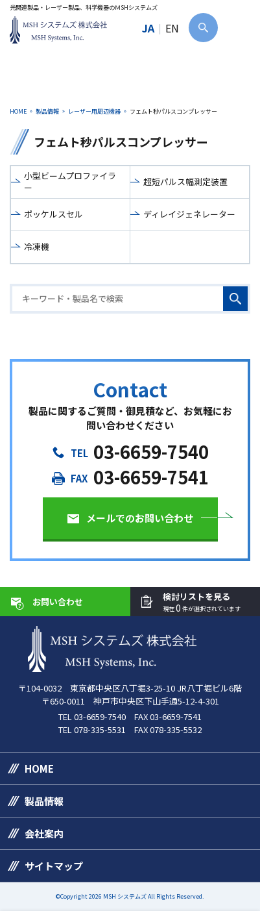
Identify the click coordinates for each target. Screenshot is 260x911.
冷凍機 (36, 246)
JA (148, 28)
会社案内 (44, 833)
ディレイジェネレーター (189, 214)
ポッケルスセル (53, 214)
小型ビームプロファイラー (70, 181)
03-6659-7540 (151, 451)
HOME (18, 111)
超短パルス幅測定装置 (185, 181)
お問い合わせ (57, 601)
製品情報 (47, 111)
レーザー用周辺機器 (94, 111)
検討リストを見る (202, 602)
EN (172, 28)
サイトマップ (54, 866)
